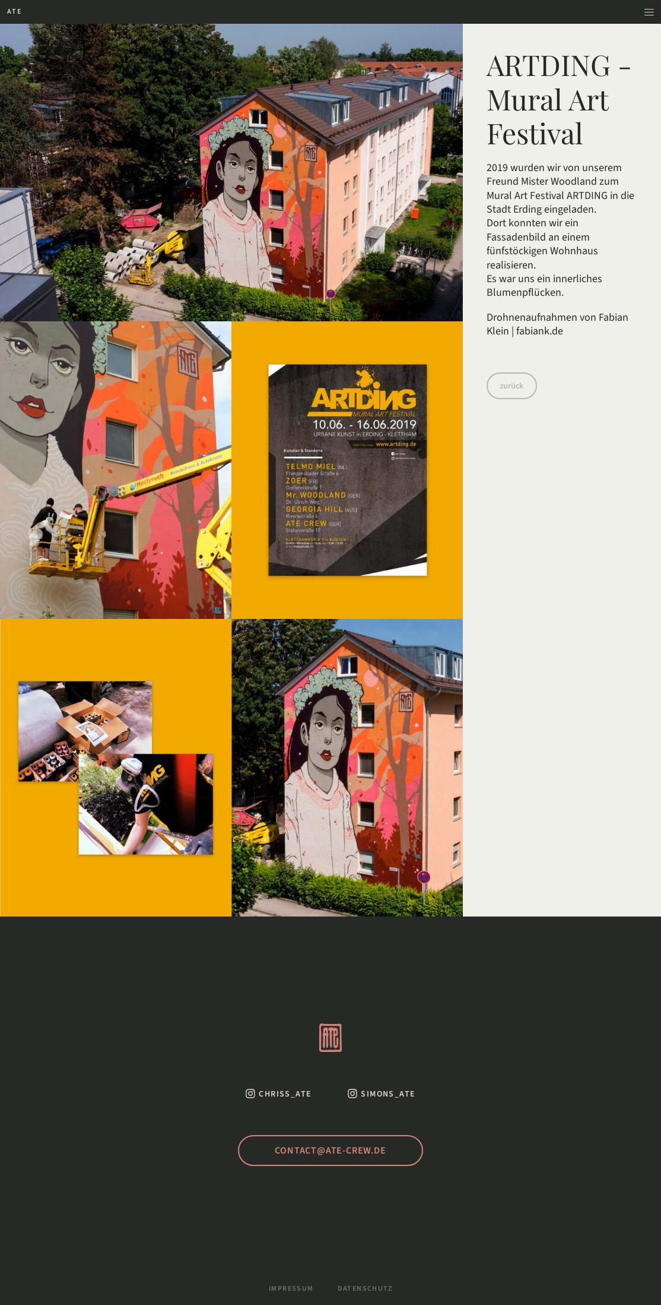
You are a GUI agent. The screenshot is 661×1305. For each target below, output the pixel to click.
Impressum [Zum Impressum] (291, 1289)
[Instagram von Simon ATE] (381, 1093)
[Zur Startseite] (14, 12)
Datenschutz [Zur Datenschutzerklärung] (365, 1289)
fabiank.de (539, 331)
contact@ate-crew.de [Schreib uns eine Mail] (330, 1150)
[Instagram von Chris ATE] (278, 1093)
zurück (511, 386)
